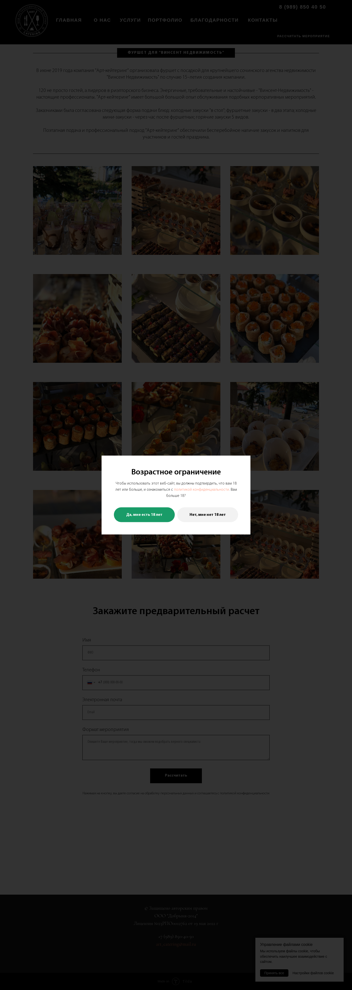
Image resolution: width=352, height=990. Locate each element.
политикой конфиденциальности (201, 489)
